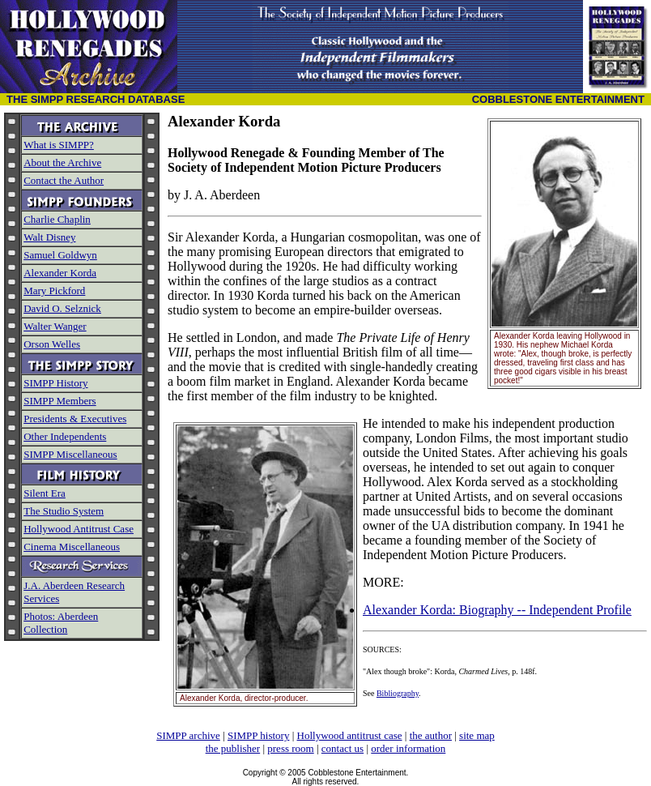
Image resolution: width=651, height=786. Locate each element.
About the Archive (62, 162)
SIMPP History (55, 383)
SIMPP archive (188, 735)
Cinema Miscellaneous (71, 546)
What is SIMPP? (58, 145)
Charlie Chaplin (57, 219)
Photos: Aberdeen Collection (60, 622)
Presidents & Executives (74, 418)
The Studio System (63, 511)
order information (408, 748)
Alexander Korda (59, 273)
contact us (342, 748)
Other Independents (64, 436)
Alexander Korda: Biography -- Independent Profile (497, 610)
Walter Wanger (54, 326)
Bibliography (398, 693)
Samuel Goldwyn (60, 255)
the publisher (233, 748)
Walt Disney (49, 237)
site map (477, 735)
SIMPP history (258, 735)
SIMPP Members (59, 401)
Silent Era (44, 493)
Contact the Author (63, 180)
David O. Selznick (62, 308)
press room (290, 748)
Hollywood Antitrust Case (78, 529)
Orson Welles (51, 344)
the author (431, 735)
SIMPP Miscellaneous (70, 454)
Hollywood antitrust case (349, 735)
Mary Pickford (54, 290)
